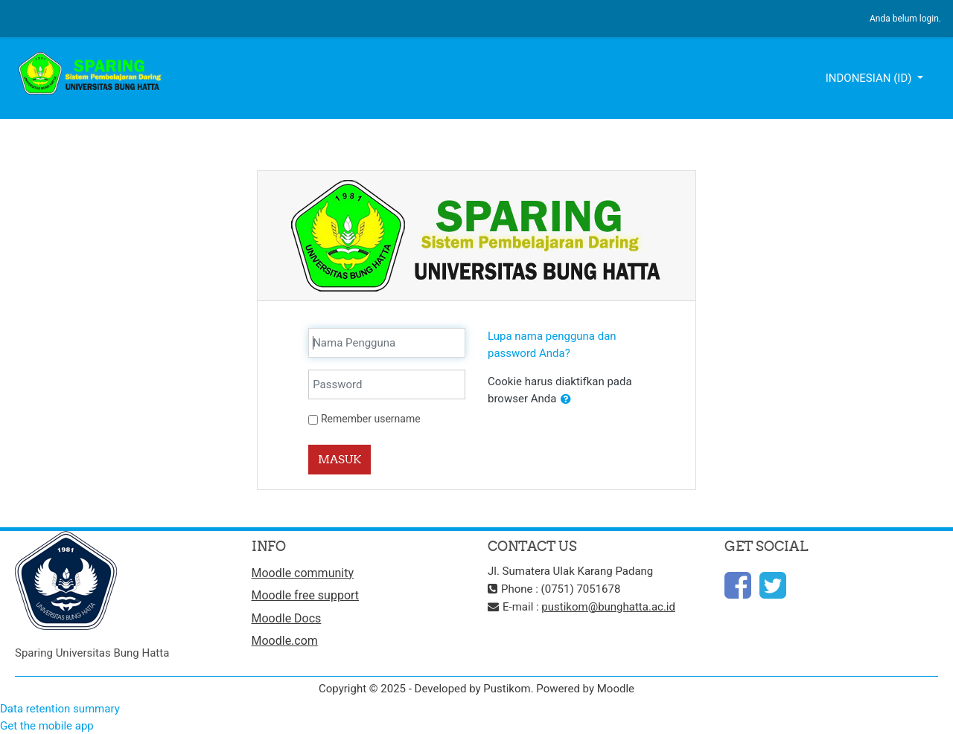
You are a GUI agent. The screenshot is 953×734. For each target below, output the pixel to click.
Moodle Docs (287, 618)
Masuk (339, 459)
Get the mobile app (47, 726)
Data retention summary (60, 708)
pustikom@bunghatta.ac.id (608, 607)
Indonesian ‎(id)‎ (870, 78)
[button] (566, 399)
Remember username (371, 419)
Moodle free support (306, 595)
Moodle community (303, 573)
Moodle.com (285, 641)
